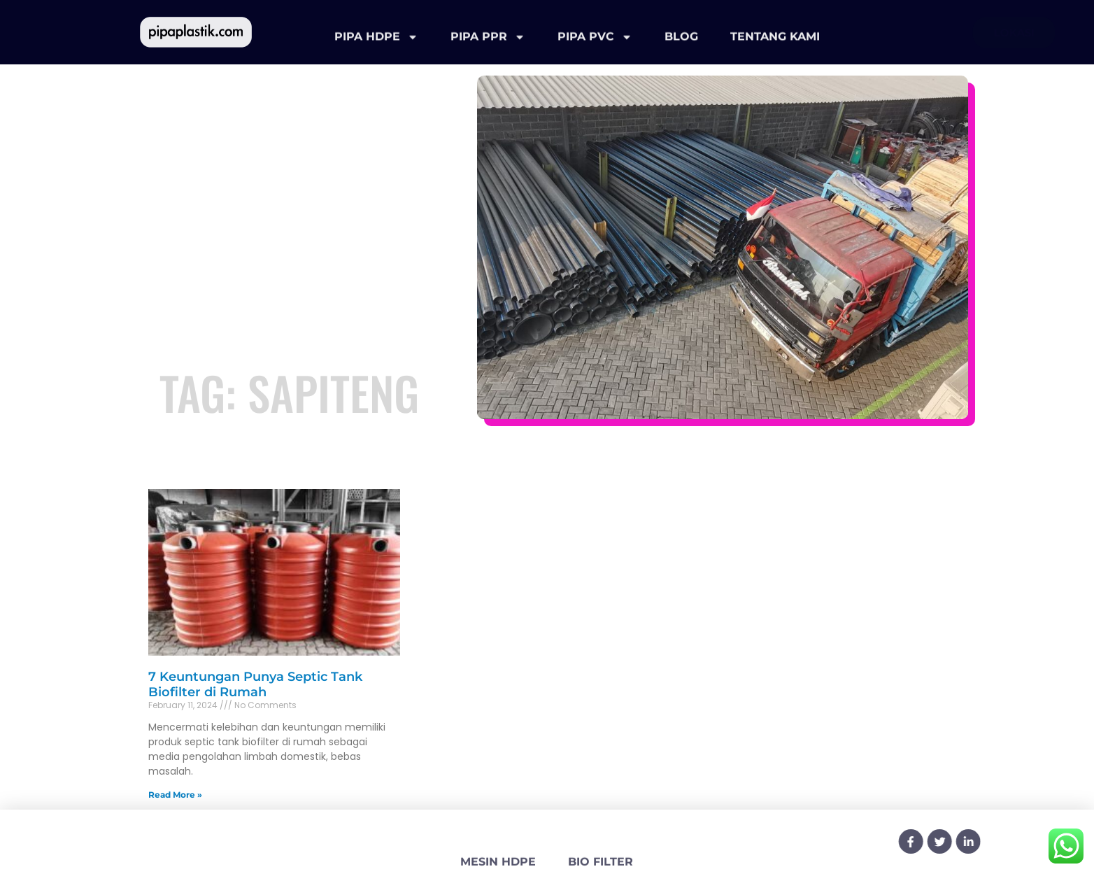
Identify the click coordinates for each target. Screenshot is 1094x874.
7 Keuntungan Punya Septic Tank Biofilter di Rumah (255, 684)
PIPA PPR (487, 43)
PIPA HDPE (376, 43)
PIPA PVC (594, 43)
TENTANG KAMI (775, 43)
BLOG (681, 43)
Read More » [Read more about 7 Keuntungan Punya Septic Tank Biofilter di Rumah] (175, 794)
